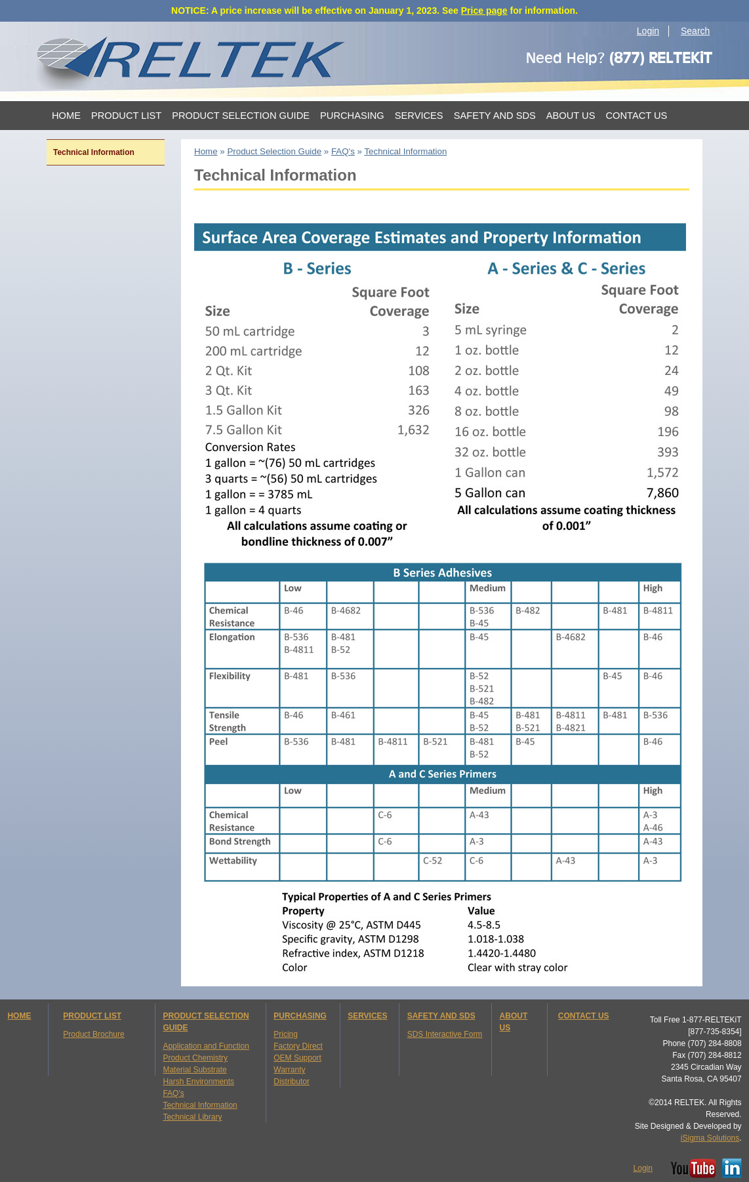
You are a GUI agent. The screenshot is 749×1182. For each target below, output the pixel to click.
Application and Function (206, 1046)
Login (648, 31)
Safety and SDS (495, 115)
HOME (19, 1015)
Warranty (289, 1069)
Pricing (285, 1034)
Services (419, 115)
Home (66, 115)
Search (695, 31)
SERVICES (367, 1015)
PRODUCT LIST (92, 1015)
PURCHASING (300, 1015)
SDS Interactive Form (445, 1034)
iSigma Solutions (710, 1138)
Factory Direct (298, 1046)
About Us (571, 115)
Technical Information (200, 1105)
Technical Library (192, 1117)
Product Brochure (93, 1034)
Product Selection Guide (241, 115)
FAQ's (173, 1093)
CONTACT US (583, 1015)
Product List (126, 115)
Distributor (291, 1081)
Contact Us (636, 115)
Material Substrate (194, 1069)
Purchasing (352, 115)
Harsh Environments (198, 1081)
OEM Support (297, 1057)
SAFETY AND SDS (441, 1015)
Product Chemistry (195, 1057)
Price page (484, 10)
